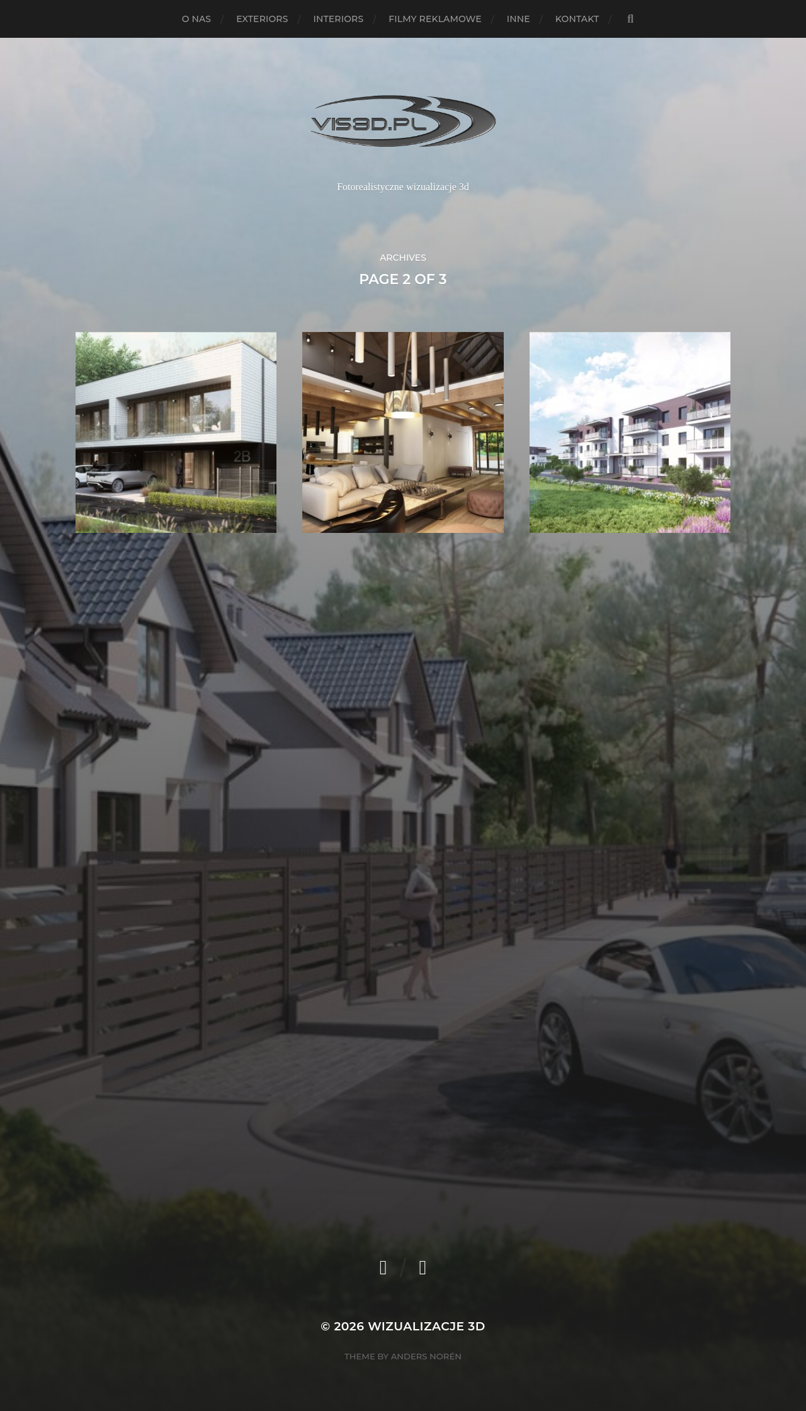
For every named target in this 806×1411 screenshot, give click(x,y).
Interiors (339, 19)
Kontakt (577, 19)
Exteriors (262, 19)
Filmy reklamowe (435, 19)
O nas (197, 19)
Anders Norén (426, 1356)
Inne (518, 19)
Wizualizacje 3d (426, 1326)
